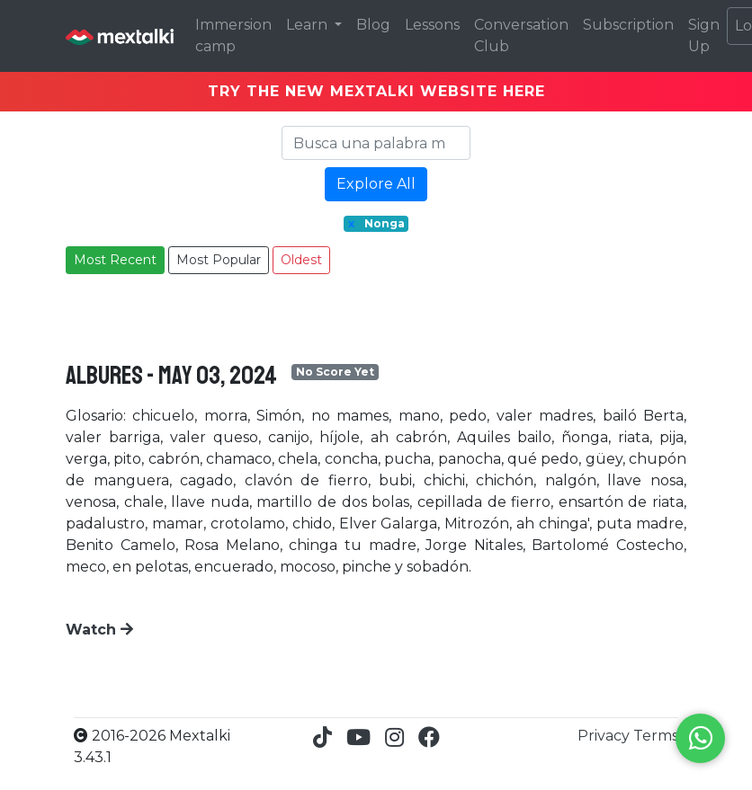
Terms (655, 735)
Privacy (605, 735)
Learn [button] (308, 24)
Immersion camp (233, 35)
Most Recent (115, 260)
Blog (373, 24)
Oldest (301, 260)
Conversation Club (521, 35)
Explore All (376, 183)
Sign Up (704, 35)
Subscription (628, 24)
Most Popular (218, 260)
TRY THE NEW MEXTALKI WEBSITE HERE (376, 91)
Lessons (432, 24)
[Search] (376, 143)
